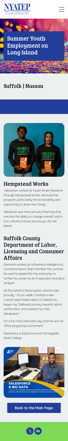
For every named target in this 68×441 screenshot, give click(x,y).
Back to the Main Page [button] (34, 408)
